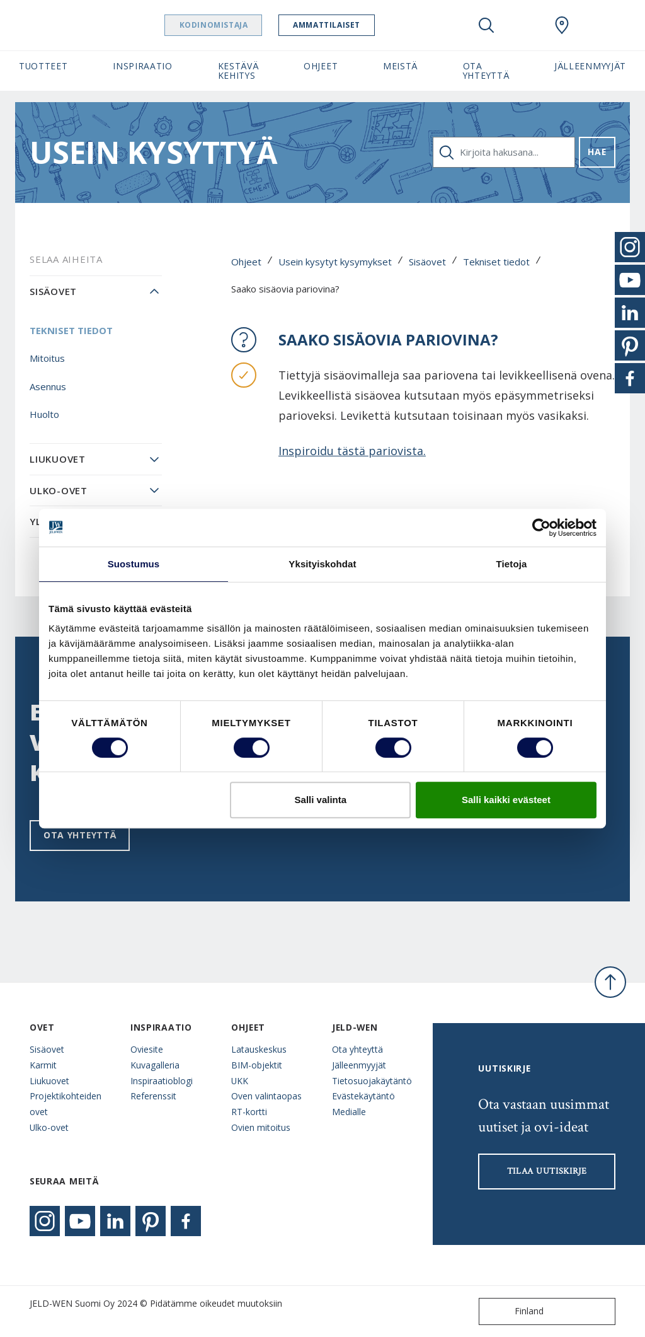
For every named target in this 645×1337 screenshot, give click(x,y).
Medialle (349, 1112)
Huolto (44, 414)
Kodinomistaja (237, 25)
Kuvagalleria (155, 1065)
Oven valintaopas (266, 1096)
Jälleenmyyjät (359, 1065)
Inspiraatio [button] (143, 66)
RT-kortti (249, 1112)
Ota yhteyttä (79, 835)
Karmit (43, 1065)
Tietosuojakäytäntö (372, 1081)
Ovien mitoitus (260, 1127)
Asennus (48, 386)
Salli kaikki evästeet (506, 799)
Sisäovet (427, 261)
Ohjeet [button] (321, 66)
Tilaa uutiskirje (547, 1171)
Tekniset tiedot (496, 261)
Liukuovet (58, 459)
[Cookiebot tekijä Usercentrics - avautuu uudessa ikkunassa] (541, 527)
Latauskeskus (259, 1049)
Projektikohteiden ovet (65, 1104)
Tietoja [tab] (511, 564)
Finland (514, 1311)
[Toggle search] (486, 25)
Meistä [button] (400, 66)
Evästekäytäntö (363, 1096)
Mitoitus (47, 358)
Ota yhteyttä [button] (486, 70)
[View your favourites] (524, 25)
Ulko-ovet (59, 490)
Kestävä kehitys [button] (238, 70)
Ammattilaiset (351, 25)
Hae (597, 152)
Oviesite (146, 1049)
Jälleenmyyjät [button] (590, 66)
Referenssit (153, 1096)
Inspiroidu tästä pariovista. (352, 450)
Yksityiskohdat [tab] (322, 564)
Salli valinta (321, 799)
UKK (239, 1081)
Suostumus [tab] (134, 564)
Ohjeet (246, 261)
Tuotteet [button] (43, 66)
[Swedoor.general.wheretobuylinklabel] (562, 25)
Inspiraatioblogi (161, 1081)
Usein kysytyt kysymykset (335, 261)
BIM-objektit (256, 1065)
